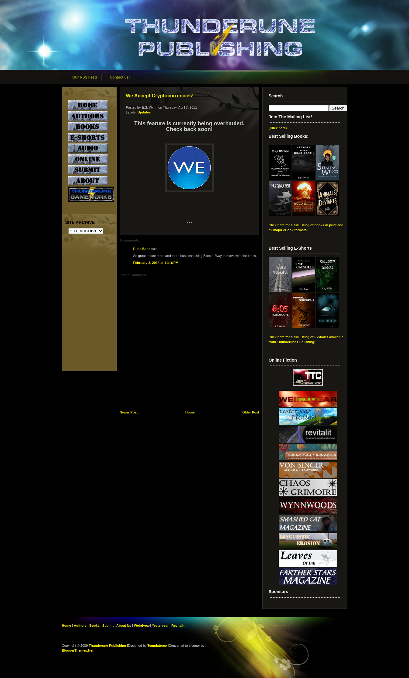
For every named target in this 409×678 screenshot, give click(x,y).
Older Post (250, 412)
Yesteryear (160, 625)
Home (190, 412)
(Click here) (278, 128)
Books (94, 625)
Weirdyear (142, 625)
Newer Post (129, 412)
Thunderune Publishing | (108, 645)
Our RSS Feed (84, 77)
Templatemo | (158, 645)
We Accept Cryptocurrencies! (160, 95)
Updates (144, 112)
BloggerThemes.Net (78, 650)
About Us (123, 625)
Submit (108, 625)
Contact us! (120, 77)
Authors (80, 625)
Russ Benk (142, 249)
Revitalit (178, 625)
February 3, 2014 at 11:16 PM (156, 263)
